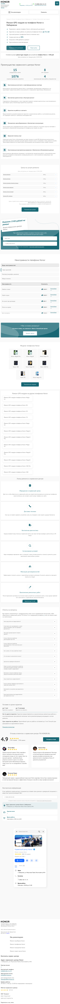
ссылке (7, 906)
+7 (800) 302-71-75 (40, 4)
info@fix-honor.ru (6, 948)
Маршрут (19, 834)
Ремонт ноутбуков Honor (17, 914)
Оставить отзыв (51, 712)
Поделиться (2, 979)
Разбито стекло (6, 289)
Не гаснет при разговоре (8, 301)
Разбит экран (5, 295)
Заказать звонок (30, 333)
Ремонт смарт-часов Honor (18, 924)
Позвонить (44, 12)
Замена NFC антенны (7, 196)
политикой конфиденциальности (37, 246)
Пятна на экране (6, 307)
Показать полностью (8, 700)
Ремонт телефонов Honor (17, 917)
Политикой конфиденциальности (44, 773)
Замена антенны (6, 178)
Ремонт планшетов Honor (17, 921)
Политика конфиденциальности (29, 992)
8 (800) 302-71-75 (6, 944)
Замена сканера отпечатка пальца (10, 183)
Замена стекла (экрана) (8, 191)
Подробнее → (53, 289)
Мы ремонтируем (14, 12)
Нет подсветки (6, 313)
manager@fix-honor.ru (7, 952)
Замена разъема (6, 174)
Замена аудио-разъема (8, 187)
